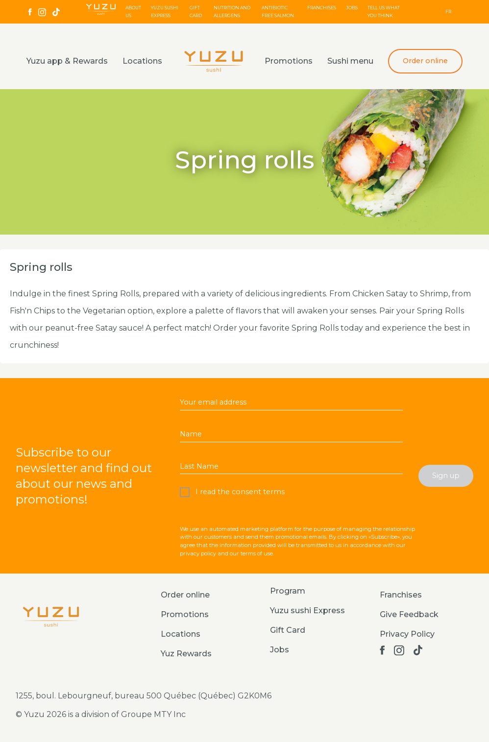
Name (191, 434)
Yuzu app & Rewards (67, 61)
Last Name (199, 466)
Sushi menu (350, 61)
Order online (425, 60)
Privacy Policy (407, 634)
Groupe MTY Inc (153, 714)
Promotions (289, 61)
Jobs (352, 7)
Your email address (213, 402)
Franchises (321, 7)
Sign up (446, 475)
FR (448, 11)
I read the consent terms (239, 491)
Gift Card (287, 630)
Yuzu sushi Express (307, 610)
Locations (142, 61)
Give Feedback (409, 614)
